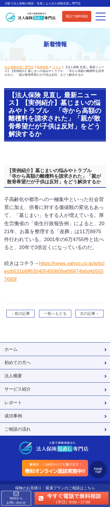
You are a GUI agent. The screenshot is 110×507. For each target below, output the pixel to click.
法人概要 (13, 375)
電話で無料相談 (76, 16)
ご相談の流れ (17, 429)
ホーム (11, 349)
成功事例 (13, 415)
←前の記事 (20, 313)
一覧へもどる (55, 313)
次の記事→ (89, 313)
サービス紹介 (17, 388)
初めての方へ (17, 362)
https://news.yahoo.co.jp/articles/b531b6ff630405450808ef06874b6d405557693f (54, 271)
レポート (13, 402)
